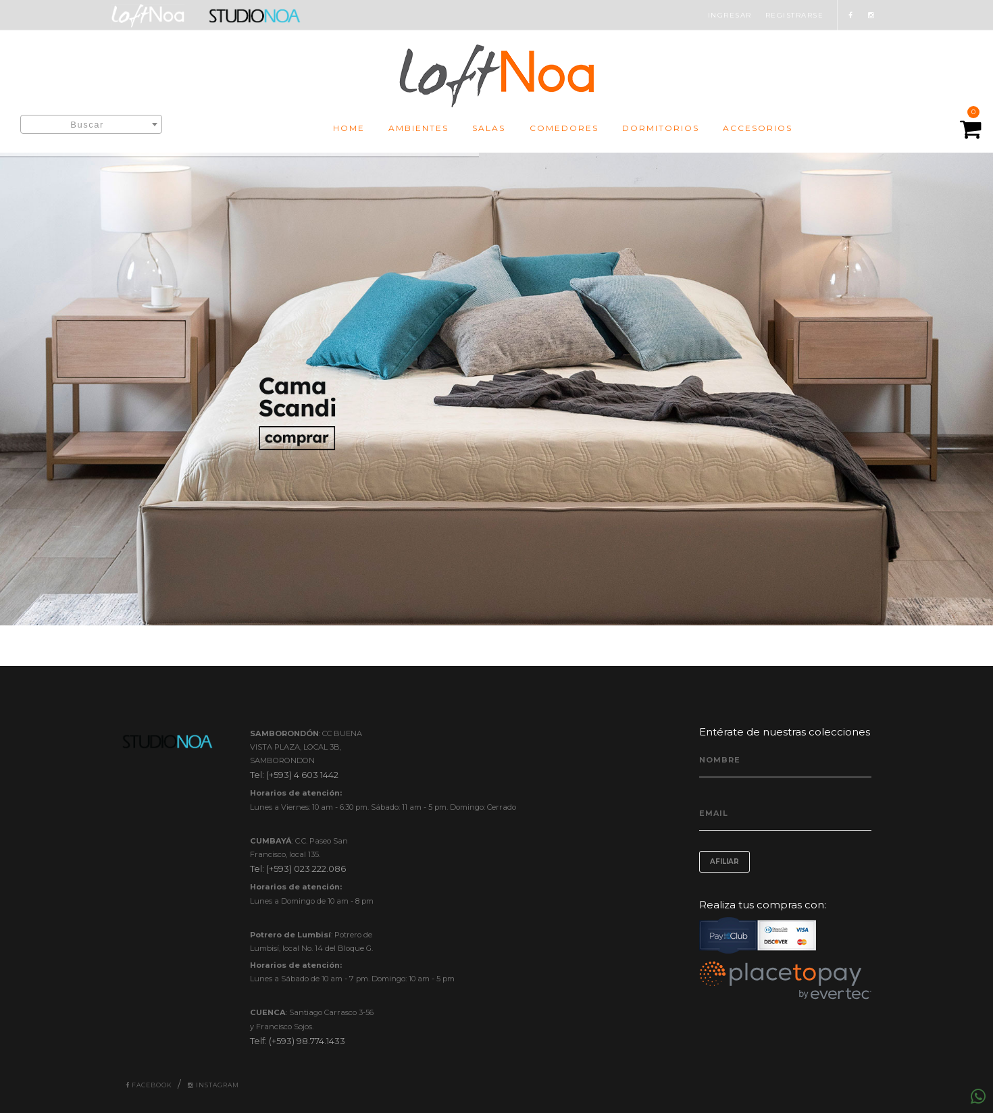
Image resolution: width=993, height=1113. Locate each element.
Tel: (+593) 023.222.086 (298, 868)
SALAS (488, 128)
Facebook (149, 1085)
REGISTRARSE (794, 15)
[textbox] (91, 124)
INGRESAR (730, 15)
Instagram (213, 1085)
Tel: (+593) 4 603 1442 (294, 774)
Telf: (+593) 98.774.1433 (297, 1040)
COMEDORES (564, 128)
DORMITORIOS (660, 128)
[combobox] (91, 124)
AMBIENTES (418, 128)
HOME (349, 128)
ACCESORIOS (757, 128)
